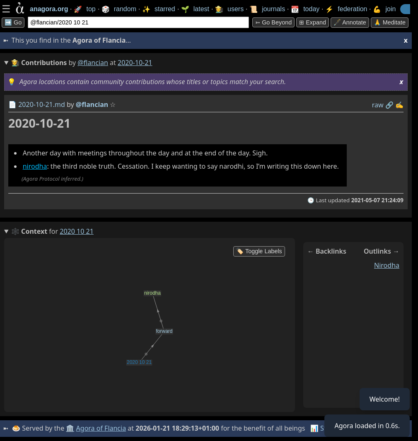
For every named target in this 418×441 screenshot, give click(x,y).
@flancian (92, 62)
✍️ (399, 104)
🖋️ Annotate (349, 22)
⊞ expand (312, 22)
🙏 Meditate (390, 22)
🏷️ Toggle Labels (259, 251)
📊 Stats (323, 428)
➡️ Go (13, 22)
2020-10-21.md (41, 104)
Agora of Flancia (101, 428)
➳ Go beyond (273, 22)
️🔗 (389, 104)
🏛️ (70, 428)
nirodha (35, 166)
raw (378, 104)
